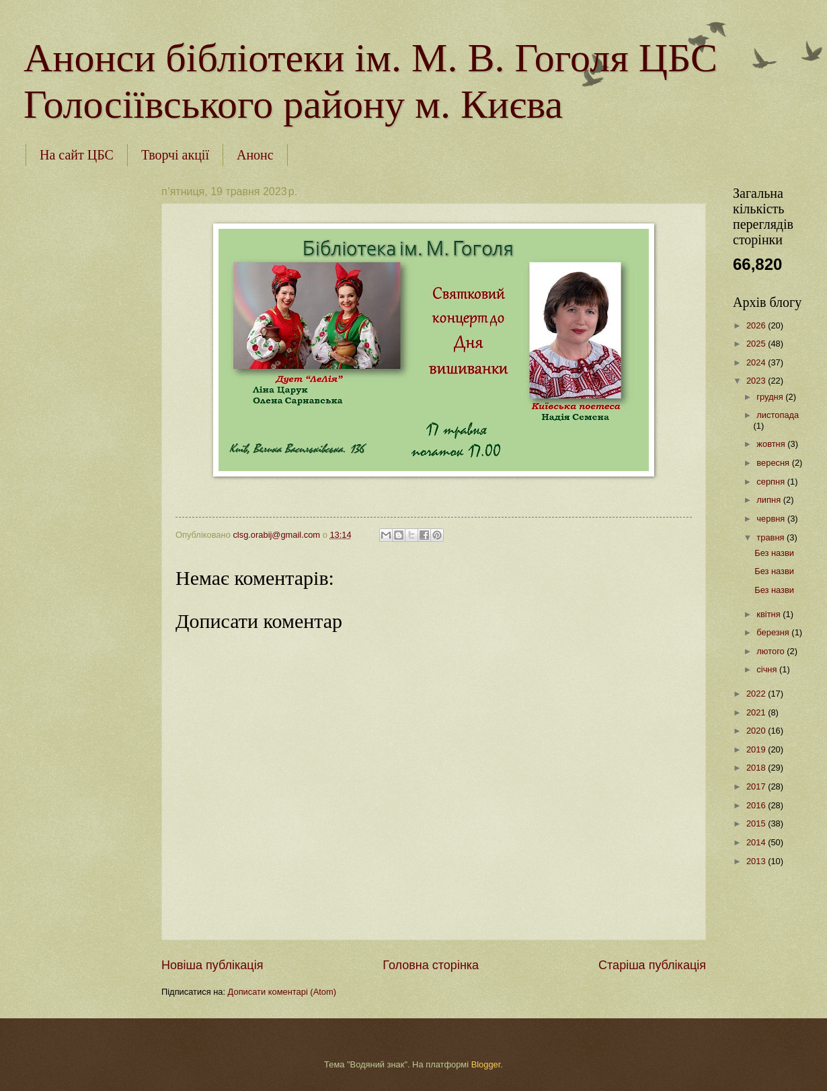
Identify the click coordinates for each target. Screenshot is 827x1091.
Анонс (255, 154)
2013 (757, 861)
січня (767, 669)
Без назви (774, 553)
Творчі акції (175, 154)
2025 (757, 344)
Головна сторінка (431, 965)
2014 (757, 842)
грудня (770, 397)
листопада (777, 415)
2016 (757, 805)
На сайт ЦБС (77, 154)
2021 (757, 712)
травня (771, 537)
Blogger (486, 1064)
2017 (757, 786)
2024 (757, 362)
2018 (757, 768)
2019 (757, 749)
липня (769, 500)
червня (771, 519)
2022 (757, 694)
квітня (769, 614)
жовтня (771, 444)
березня (773, 632)
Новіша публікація (212, 965)
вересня (773, 463)
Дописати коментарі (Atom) (282, 992)
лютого (771, 651)
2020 (757, 731)
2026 (757, 325)
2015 (757, 823)
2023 (757, 381)
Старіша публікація (652, 965)
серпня (771, 482)
